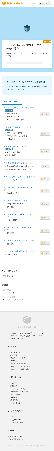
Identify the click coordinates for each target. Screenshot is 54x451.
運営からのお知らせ (18, 364)
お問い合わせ (15, 403)
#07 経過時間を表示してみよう (16, 200)
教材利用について (17, 400)
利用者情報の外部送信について (22, 392)
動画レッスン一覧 (12, 102)
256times (13, 361)
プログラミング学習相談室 (20, 369)
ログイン (43, 3)
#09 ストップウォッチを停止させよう (19, 227)
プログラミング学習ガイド (20, 366)
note (12, 417)
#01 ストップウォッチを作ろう (16, 108)
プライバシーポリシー (18, 389)
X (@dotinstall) (15, 420)
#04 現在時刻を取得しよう (15, 163)
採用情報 (13, 397)
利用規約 (13, 386)
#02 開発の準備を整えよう (15, 127)
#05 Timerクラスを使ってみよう (17, 177)
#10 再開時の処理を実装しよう (16, 240)
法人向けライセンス (18, 358)
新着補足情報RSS (17, 439)
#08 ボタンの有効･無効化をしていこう (20, 214)
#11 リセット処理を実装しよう (16, 251)
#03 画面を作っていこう (14, 147)
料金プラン (14, 355)
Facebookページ (16, 422)
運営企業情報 (15, 394)
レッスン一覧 (15, 352)
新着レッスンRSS (17, 436)
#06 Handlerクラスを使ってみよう (18, 187)
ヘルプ (13, 383)
